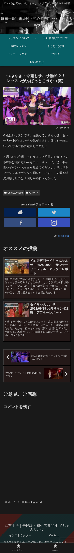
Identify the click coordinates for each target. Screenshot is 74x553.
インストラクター (20, 535)
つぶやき (32, 192)
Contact (54, 535)
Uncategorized (13, 192)
